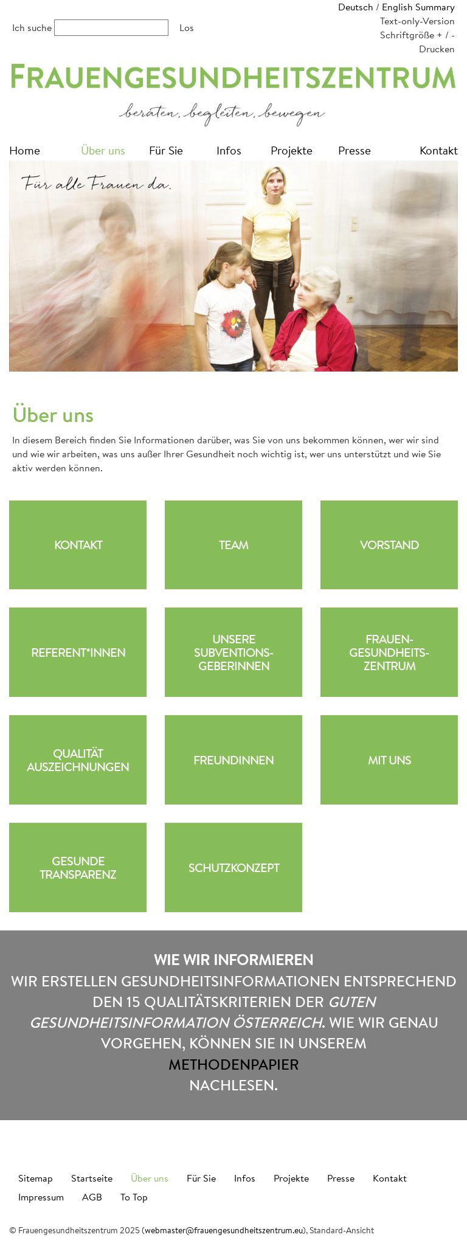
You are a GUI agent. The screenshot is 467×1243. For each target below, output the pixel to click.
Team (233, 545)
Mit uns (389, 760)
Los (186, 27)
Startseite (91, 1177)
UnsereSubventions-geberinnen (234, 652)
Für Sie (166, 150)
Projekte (292, 150)
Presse (354, 150)
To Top (134, 1196)
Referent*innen (78, 652)
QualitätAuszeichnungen (78, 760)
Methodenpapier (233, 1064)
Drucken (437, 48)
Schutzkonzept (234, 867)
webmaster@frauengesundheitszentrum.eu (224, 1230)
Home (24, 150)
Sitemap (35, 1177)
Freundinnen (233, 760)
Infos (228, 150)
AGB (92, 1196)
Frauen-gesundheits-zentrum (389, 652)
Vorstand (389, 545)
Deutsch (355, 6)
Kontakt (439, 150)
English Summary (418, 6)
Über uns (103, 150)
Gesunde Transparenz (78, 867)
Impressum (41, 1196)
